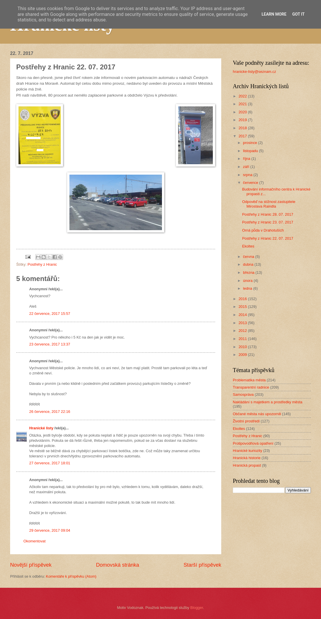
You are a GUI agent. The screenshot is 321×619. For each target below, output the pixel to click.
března (249, 272)
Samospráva (243, 394)
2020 (243, 112)
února (248, 280)
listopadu (251, 151)
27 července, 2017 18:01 (49, 463)
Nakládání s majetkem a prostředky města (267, 402)
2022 (243, 96)
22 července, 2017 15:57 (49, 313)
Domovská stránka (117, 565)
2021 (243, 104)
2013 (243, 323)
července (251, 182)
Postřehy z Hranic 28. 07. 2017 (267, 214)
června (249, 256)
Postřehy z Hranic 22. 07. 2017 (267, 238)
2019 (243, 120)
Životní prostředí (246, 421)
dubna (248, 264)
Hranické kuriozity (247, 450)
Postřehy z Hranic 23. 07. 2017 (267, 222)
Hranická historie (247, 458)
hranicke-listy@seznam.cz (254, 71)
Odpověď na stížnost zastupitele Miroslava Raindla (268, 203)
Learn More (273, 14)
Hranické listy (41, 428)
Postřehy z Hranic (42, 264)
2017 (243, 136)
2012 (243, 330)
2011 (243, 339)
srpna (248, 175)
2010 (243, 347)
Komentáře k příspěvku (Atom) (71, 576)
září (246, 167)
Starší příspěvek (202, 565)
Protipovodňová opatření (253, 443)
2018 (243, 128)
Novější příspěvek (30, 565)
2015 (243, 306)
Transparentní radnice (251, 387)
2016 (243, 299)
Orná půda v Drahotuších (263, 230)
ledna (248, 288)
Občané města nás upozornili (257, 414)
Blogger (196, 607)
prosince (250, 143)
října (247, 158)
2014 (243, 315)
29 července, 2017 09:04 (49, 530)
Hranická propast (247, 465)
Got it (298, 14)
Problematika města (249, 380)
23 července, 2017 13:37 (49, 344)
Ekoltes (248, 246)
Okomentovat (34, 541)
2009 (243, 354)
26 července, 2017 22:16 (49, 411)
